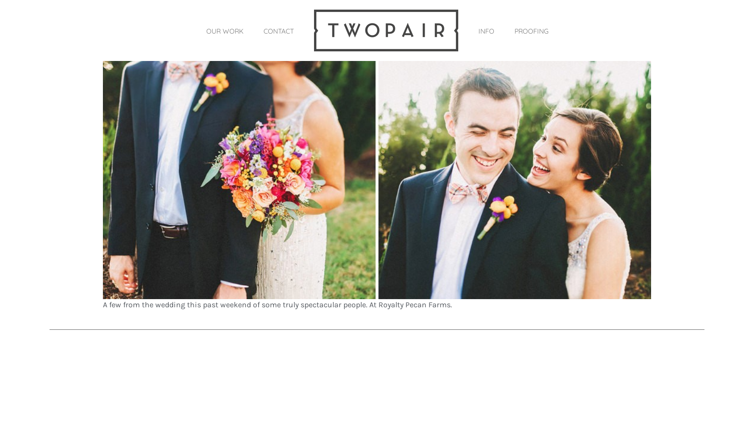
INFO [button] (486, 31)
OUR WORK (224, 31)
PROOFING (532, 31)
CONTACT (279, 31)
